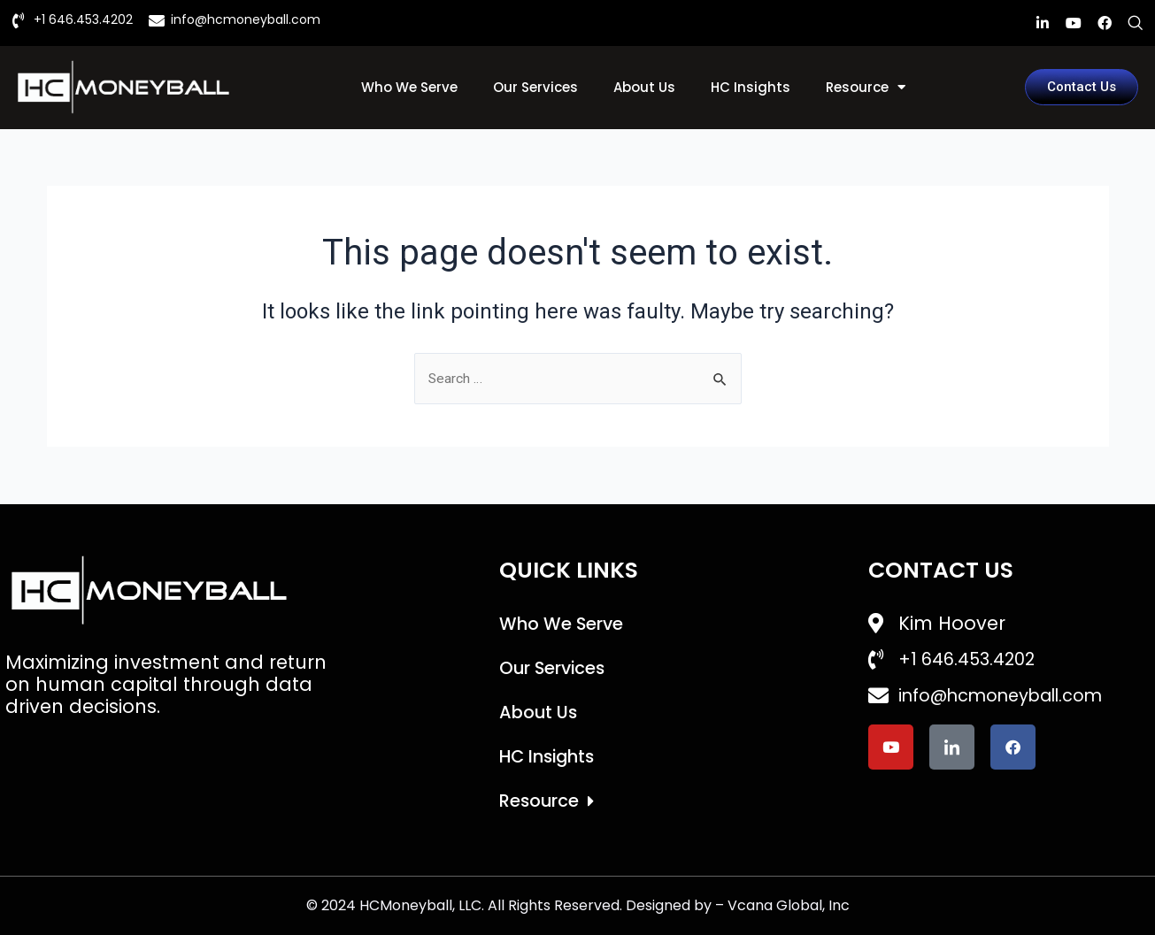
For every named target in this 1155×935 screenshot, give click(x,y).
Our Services (535, 87)
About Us (644, 87)
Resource (865, 87)
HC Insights (750, 87)
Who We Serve (409, 87)
